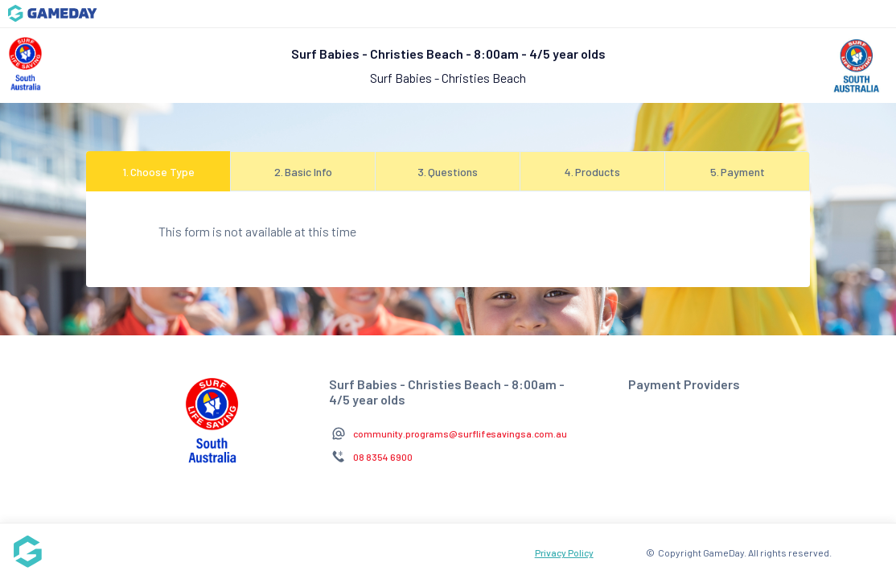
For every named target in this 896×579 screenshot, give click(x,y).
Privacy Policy (564, 552)
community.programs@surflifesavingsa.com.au (460, 433)
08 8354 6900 (383, 456)
